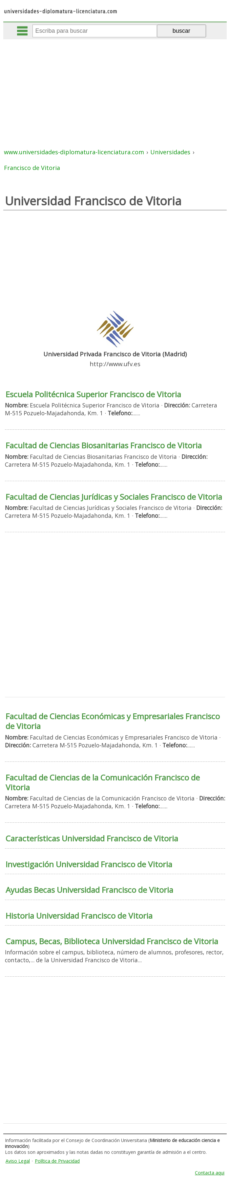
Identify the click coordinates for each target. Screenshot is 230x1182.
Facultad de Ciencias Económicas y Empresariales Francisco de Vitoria (113, 721)
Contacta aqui (209, 1173)
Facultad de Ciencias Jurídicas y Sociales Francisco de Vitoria (114, 496)
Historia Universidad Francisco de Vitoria (79, 915)
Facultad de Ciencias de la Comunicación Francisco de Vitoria (103, 782)
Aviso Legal (18, 1161)
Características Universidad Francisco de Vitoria (92, 838)
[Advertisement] (115, 88)
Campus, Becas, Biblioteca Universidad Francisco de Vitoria (112, 941)
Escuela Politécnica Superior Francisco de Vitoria (93, 394)
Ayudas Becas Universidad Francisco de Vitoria (89, 889)
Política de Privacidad (57, 1161)
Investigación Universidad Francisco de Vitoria (89, 864)
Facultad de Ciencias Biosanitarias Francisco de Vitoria (104, 445)
